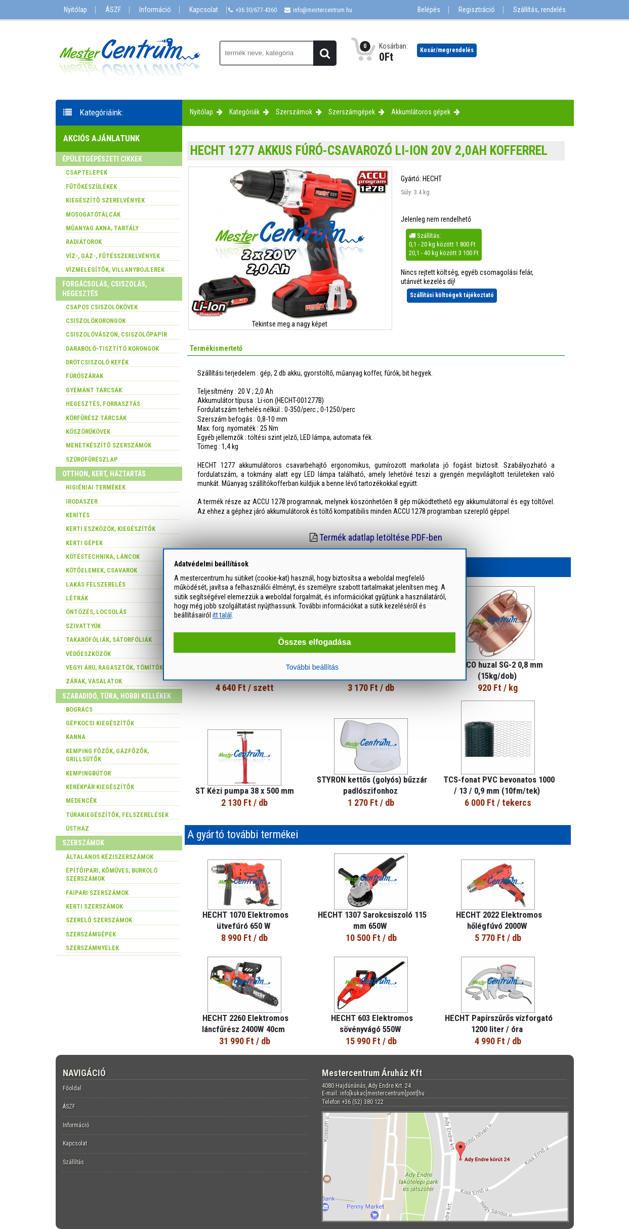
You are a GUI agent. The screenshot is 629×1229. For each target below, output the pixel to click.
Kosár (447, 50)
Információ (155, 10)
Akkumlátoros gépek (420, 112)
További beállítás (312, 668)
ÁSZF (113, 10)
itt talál (222, 615)
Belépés (428, 10)
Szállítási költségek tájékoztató (452, 295)
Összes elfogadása (314, 642)
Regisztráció (476, 10)
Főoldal (72, 1088)
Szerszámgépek (351, 112)
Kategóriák (244, 112)
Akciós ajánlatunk (101, 138)
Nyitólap (75, 10)
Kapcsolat (203, 10)
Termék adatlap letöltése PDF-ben (380, 537)
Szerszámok (294, 112)
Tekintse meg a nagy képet (289, 324)
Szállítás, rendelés (539, 10)
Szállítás (73, 1162)
